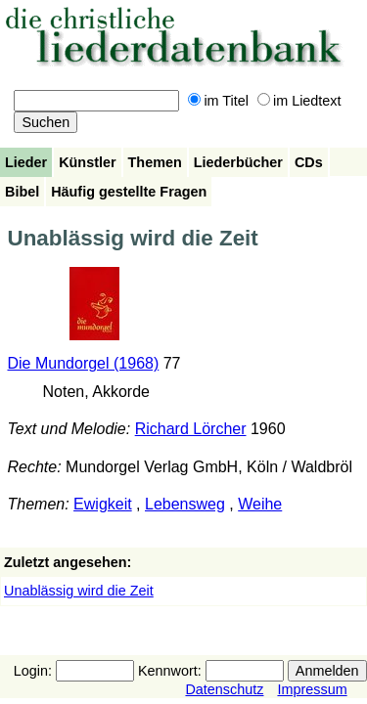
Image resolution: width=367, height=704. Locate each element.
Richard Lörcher (191, 428)
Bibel (22, 191)
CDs (309, 162)
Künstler (87, 162)
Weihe (260, 504)
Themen (155, 162)
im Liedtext (299, 101)
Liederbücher (238, 162)
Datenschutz (224, 689)
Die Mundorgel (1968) (84, 363)
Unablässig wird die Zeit (79, 590)
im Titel (218, 101)
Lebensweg (185, 504)
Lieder (26, 162)
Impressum (311, 689)
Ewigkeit (102, 504)
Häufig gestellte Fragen (128, 191)
